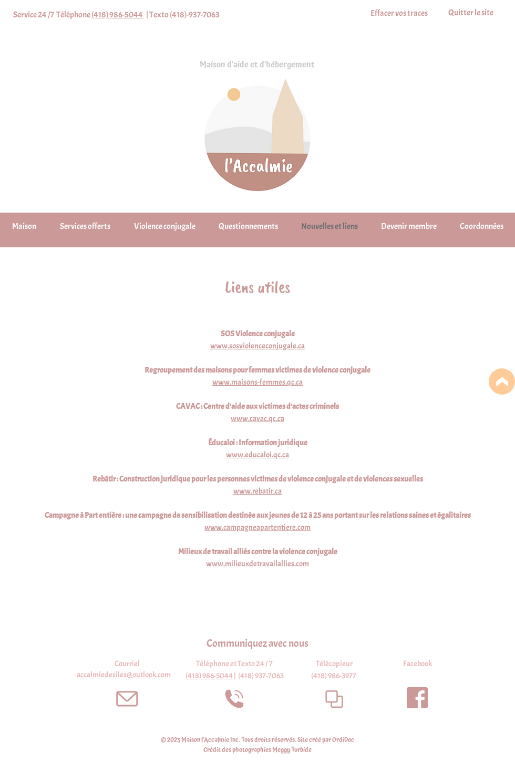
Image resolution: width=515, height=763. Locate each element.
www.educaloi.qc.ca (257, 455)
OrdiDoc (343, 740)
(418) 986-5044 (117, 14)
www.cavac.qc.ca (257, 419)
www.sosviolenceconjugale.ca (257, 346)
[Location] (502, 381)
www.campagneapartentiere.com (257, 528)
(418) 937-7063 (261, 676)
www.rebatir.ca (257, 491)
